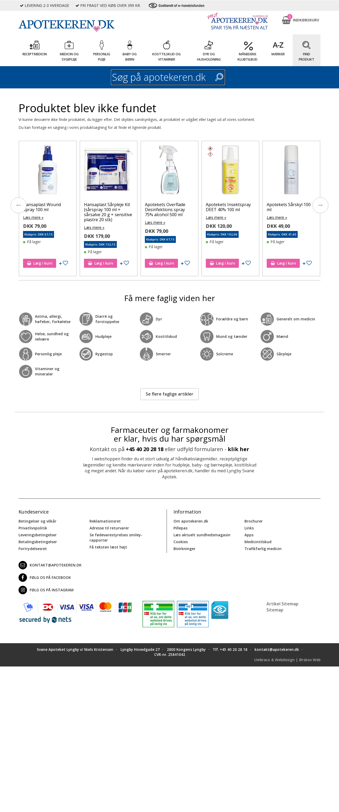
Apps (248, 534)
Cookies (180, 541)
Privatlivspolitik (33, 527)
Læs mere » (33, 217)
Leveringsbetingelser (38, 534)
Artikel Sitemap (282, 604)
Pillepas (180, 527)
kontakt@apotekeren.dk (50, 565)
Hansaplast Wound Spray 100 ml (42, 207)
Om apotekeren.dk (190, 521)
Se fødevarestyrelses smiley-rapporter (116, 537)
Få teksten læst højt (108, 547)
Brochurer (253, 521)
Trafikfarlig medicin (263, 548)
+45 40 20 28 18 (144, 449)
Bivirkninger (184, 548)
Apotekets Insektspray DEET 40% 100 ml (228, 207)
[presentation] (18, 205)
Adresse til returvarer (109, 527)
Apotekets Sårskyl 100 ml (289, 207)
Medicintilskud (257, 541)
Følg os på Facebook (45, 577)
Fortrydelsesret (33, 548)
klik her (238, 449)
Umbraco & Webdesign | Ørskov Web (287, 659)
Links (249, 527)
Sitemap (274, 610)
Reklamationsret (105, 521)
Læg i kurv (39, 263)
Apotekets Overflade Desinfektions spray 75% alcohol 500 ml (165, 209)
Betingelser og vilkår (37, 521)
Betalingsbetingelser (38, 541)
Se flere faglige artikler (169, 394)
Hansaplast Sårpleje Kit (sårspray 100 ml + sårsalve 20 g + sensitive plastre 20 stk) (108, 212)
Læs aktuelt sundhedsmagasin (201, 534)
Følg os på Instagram (46, 590)
